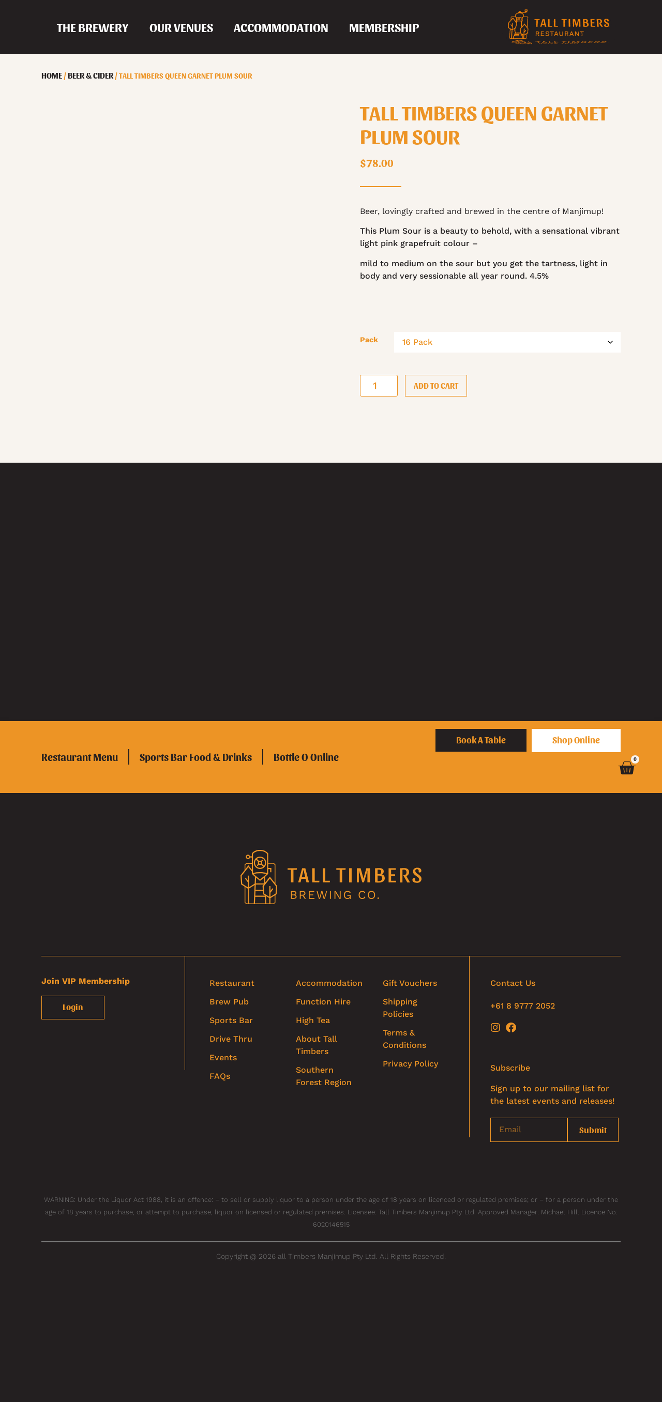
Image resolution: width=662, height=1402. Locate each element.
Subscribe (510, 1068)
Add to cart (436, 385)
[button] (93, 26)
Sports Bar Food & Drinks (196, 757)
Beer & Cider (90, 75)
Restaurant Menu (79, 757)
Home (51, 75)
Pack (369, 339)
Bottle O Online (306, 757)
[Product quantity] (379, 386)
